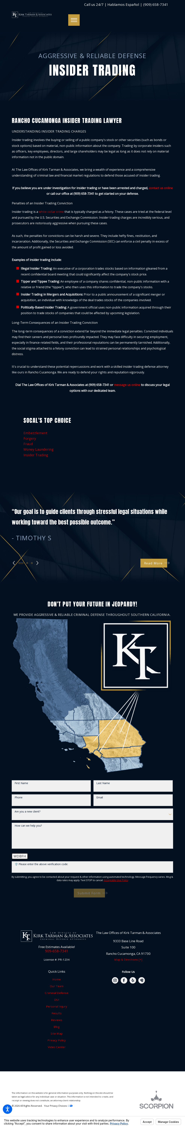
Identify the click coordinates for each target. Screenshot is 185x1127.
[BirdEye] (141, 980)
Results (57, 1013)
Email (99, 797)
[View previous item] (14, 563)
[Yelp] (133, 980)
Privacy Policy (56, 1040)
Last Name (103, 783)
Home (56, 979)
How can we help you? (28, 825)
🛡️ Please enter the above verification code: (41, 864)
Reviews (56, 1020)
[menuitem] (92, 433)
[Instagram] (115, 980)
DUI (56, 999)
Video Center (57, 1047)
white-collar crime (51, 212)
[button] (7, 1109)
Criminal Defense (56, 993)
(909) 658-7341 (155, 4)
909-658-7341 (56, 951)
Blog (57, 1026)
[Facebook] (124, 980)
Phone (18, 797)
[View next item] (38, 563)
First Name (21, 783)
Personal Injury (56, 1006)
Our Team (57, 986)
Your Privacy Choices (58, 1105)
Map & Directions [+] (128, 959)
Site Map (57, 1033)
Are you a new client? (27, 811)
